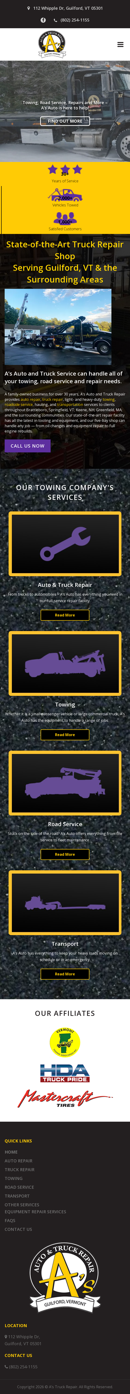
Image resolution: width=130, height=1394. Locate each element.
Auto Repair (18, 1161)
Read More (65, 615)
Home (11, 1152)
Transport (17, 1196)
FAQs (10, 1220)
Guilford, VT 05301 (23, 1343)
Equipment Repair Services (35, 1211)
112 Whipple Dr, (24, 1336)
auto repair (30, 399)
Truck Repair (19, 1169)
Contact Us (18, 1229)
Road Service (19, 1187)
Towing (14, 1178)
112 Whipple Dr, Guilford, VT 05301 (68, 8)
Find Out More (65, 121)
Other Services (22, 1204)
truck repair (52, 399)
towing (109, 399)
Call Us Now (28, 446)
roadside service (19, 404)
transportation (70, 404)
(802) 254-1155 (71, 20)
